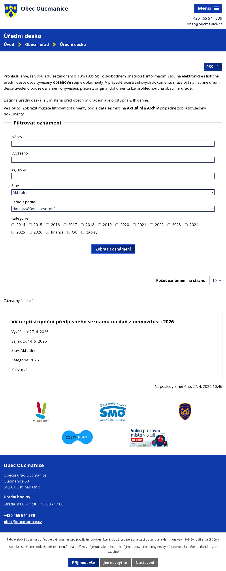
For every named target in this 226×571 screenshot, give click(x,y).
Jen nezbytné (115, 562)
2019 (107, 224)
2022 (159, 224)
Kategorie (19, 218)
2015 (38, 224)
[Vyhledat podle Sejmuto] (113, 176)
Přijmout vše (83, 562)
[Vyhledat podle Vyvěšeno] (113, 160)
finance (57, 232)
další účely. (212, 539)
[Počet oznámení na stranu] (215, 280)
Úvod (9, 44)
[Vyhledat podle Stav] (113, 192)
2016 (55, 224)
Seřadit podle (23, 201)
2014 (20, 224)
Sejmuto (18, 169)
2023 (176, 224)
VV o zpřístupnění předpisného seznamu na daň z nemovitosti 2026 (92, 321)
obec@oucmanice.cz (204, 23)
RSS (213, 66)
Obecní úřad (37, 44)
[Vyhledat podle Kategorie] (12, 224)
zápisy (92, 232)
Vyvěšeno (19, 153)
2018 (90, 224)
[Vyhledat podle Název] (113, 144)
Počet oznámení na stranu (180, 280)
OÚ (75, 232)
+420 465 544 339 (206, 18)
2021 (141, 224)
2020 (124, 224)
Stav (15, 185)
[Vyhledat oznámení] (113, 249)
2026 (38, 232)
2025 (20, 232)
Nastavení (145, 562)
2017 (72, 224)
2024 (194, 224)
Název (16, 136)
